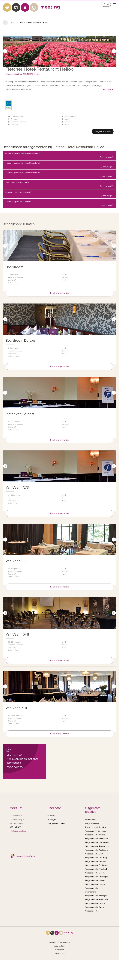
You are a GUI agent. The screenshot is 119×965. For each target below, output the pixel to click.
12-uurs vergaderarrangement (59, 184)
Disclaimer (59, 950)
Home (13, 22)
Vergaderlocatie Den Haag (96, 857)
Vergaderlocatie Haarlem (95, 880)
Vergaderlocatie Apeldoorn (96, 850)
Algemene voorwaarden (59, 942)
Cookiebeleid (59, 953)
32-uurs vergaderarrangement (59, 203)
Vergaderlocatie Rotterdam (96, 899)
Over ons (51, 816)
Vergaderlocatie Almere (95, 835)
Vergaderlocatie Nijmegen (96, 896)
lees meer (108, 89)
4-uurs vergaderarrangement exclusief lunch (59, 155)
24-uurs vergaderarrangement (59, 194)
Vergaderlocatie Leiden (95, 884)
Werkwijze (51, 819)
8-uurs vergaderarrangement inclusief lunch (59, 175)
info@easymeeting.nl (18, 831)
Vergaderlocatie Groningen (96, 877)
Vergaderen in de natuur (95, 831)
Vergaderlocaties (92, 911)
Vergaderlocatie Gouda (95, 873)
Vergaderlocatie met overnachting (93, 890)
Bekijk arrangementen (59, 293)
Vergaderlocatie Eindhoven (96, 865)
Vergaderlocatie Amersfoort (96, 838)
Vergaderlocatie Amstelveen (97, 842)
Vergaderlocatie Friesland (96, 869)
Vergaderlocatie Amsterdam (97, 846)
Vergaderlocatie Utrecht (95, 903)
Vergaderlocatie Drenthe (95, 861)
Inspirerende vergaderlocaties (92, 821)
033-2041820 (15, 767)
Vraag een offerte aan (102, 132)
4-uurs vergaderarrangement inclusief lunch (59, 165)
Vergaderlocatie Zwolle (94, 907)
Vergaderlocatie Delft (94, 854)
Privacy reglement (59, 946)
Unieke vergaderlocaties (95, 827)
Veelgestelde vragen (56, 823)
